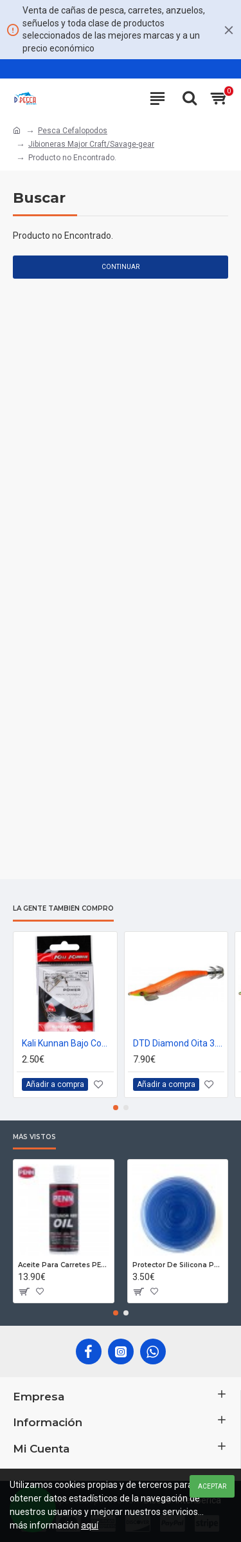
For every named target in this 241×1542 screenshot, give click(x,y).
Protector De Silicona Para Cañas (178, 1265)
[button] (115, 1107)
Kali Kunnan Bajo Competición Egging (68, 1042)
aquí (89, 1525)
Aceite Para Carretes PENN (63, 1265)
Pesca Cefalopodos (72, 130)
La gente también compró (63, 909)
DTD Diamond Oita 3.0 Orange (179, 1042)
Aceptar (212, 1486)
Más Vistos (34, 1137)
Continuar (120, 266)
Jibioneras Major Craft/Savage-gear (91, 144)
